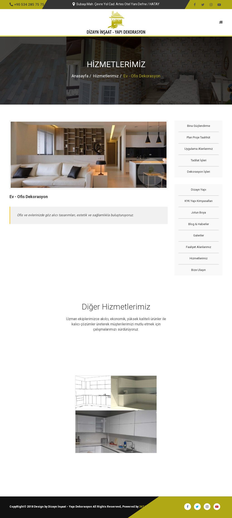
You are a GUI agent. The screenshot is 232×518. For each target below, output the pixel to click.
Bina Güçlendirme (198, 126)
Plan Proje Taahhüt (198, 137)
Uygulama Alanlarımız (198, 148)
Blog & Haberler (198, 224)
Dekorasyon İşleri (198, 171)
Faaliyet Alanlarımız (198, 247)
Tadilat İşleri (198, 160)
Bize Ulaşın (198, 270)
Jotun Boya (198, 212)
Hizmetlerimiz (106, 76)
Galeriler (198, 235)
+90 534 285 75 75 (27, 4)
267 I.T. (144, 506)
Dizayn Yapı (198, 189)
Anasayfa (80, 76)
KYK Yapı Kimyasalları (198, 201)
